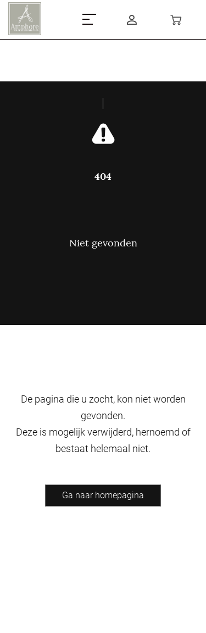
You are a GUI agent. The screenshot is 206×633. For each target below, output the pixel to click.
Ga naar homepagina (103, 495)
